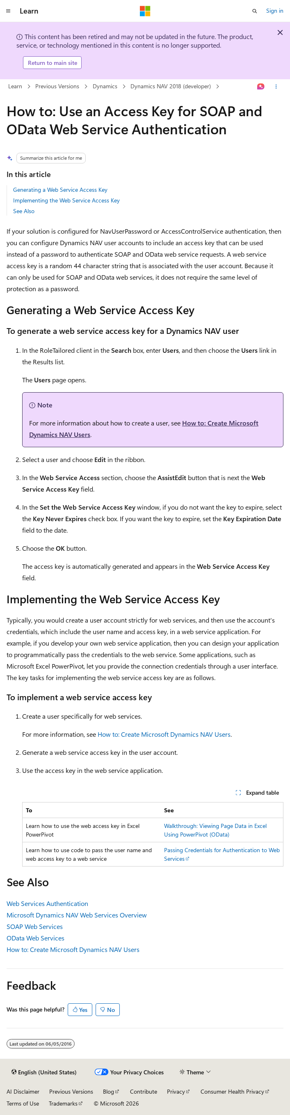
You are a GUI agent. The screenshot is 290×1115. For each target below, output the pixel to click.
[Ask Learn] (261, 86)
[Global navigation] (8, 11)
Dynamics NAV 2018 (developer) (170, 86)
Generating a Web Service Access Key (60, 189)
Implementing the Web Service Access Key (66, 200)
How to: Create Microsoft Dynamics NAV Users (164, 734)
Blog (108, 1091)
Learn (15, 86)
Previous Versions (57, 86)
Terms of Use (23, 1103)
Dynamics (105, 86)
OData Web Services (35, 937)
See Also (23, 211)
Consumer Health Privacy (232, 1091)
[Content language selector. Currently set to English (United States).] (44, 1072)
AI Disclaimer (23, 1091)
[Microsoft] (145, 11)
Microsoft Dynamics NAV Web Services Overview (77, 914)
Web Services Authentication (47, 903)
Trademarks (63, 1103)
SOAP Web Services (35, 926)
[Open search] (255, 11)
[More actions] (276, 86)
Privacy (176, 1091)
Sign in (274, 10)
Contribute (143, 1091)
